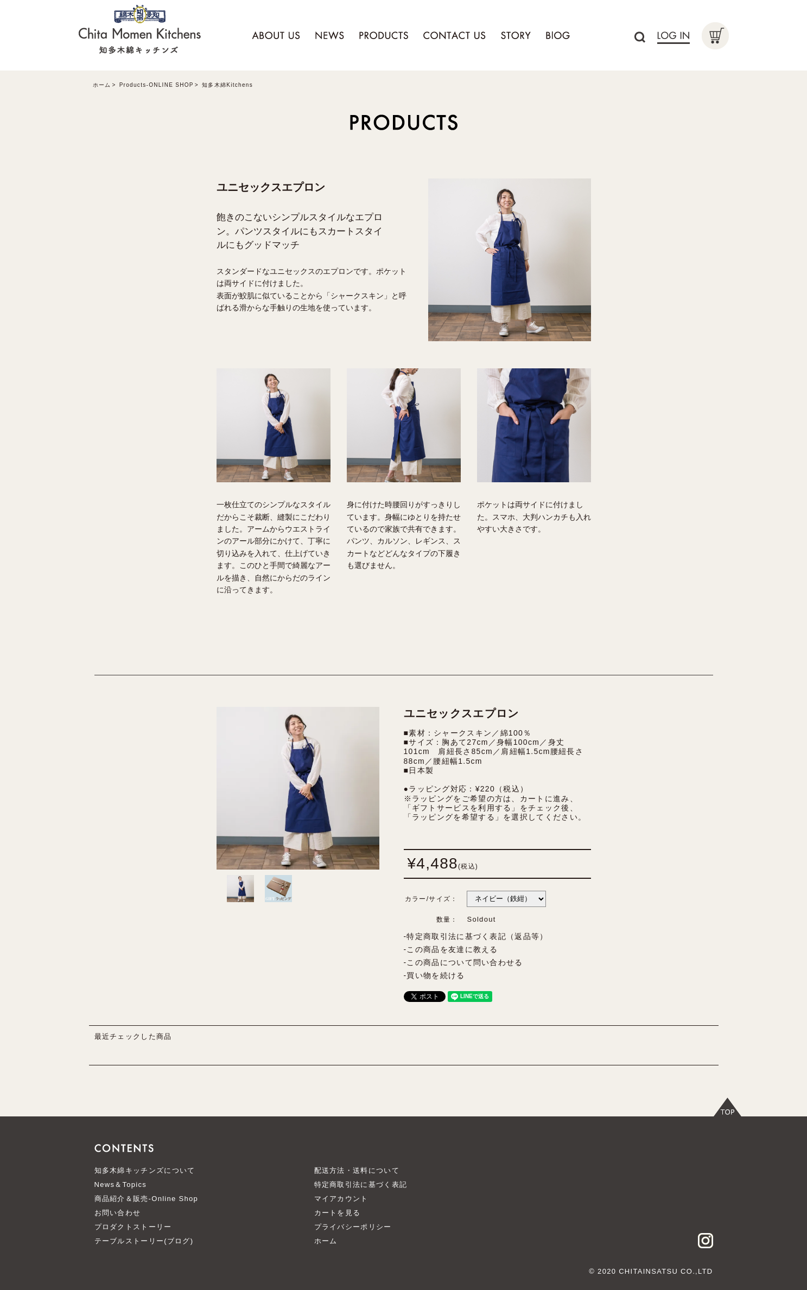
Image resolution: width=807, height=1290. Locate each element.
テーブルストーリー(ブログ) (144, 1241)
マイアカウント (341, 1199)
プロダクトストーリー (133, 1227)
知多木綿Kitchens (227, 85)
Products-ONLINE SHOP (156, 85)
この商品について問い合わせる (464, 962)
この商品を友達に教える (452, 949)
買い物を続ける (435, 975)
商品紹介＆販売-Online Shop (146, 1199)
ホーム (102, 85)
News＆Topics (120, 1184)
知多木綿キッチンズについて (144, 1170)
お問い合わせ (117, 1213)
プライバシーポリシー (353, 1227)
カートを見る (337, 1213)
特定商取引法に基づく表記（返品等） (477, 936)
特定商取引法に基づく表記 (361, 1184)
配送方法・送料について (356, 1170)
